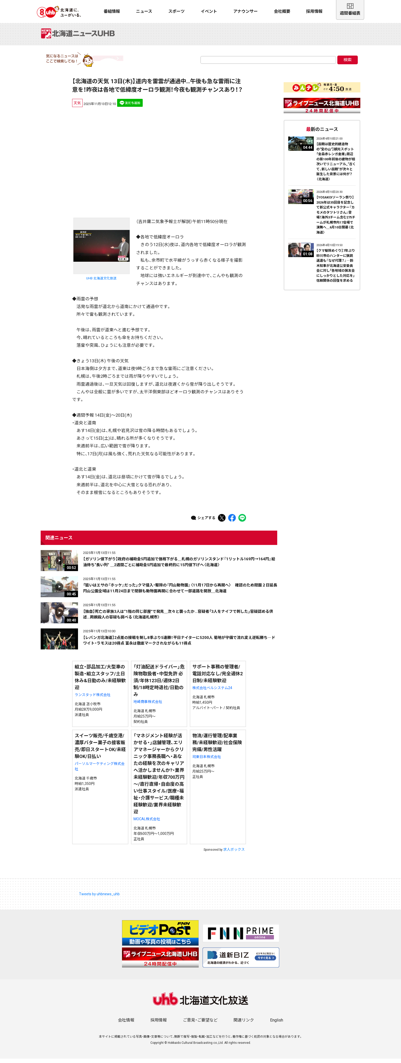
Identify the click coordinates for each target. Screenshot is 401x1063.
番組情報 (112, 11)
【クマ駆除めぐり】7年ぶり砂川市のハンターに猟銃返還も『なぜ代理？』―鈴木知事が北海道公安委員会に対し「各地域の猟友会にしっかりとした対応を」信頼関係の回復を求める (335, 270)
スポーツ (176, 11)
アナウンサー (245, 11)
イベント (209, 11)
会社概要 (282, 11)
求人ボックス (234, 854)
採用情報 (314, 11)
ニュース (144, 11)
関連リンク (243, 1024)
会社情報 (126, 1024)
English (276, 1024)
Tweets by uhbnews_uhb (99, 898)
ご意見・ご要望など (200, 1024)
